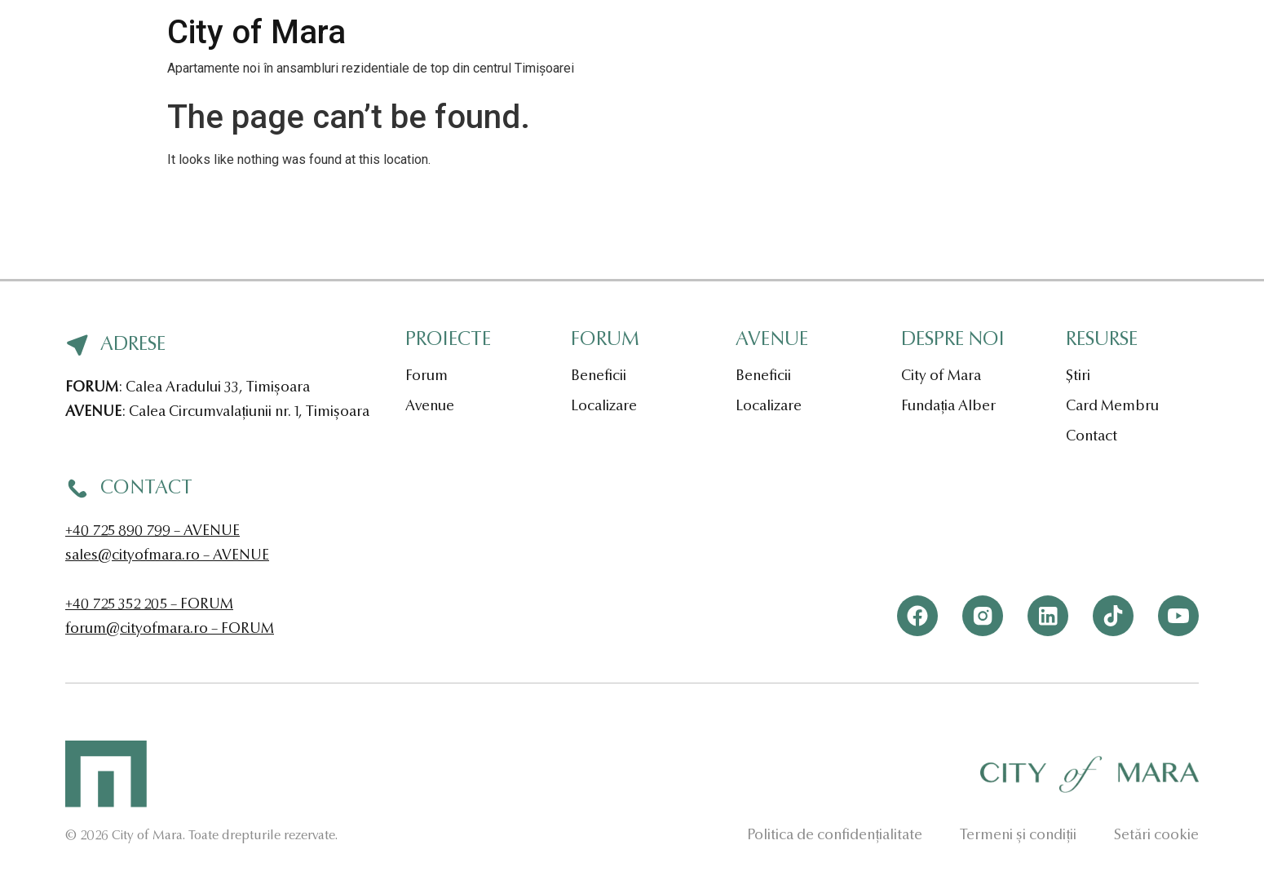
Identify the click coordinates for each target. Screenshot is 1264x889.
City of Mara (256, 32)
